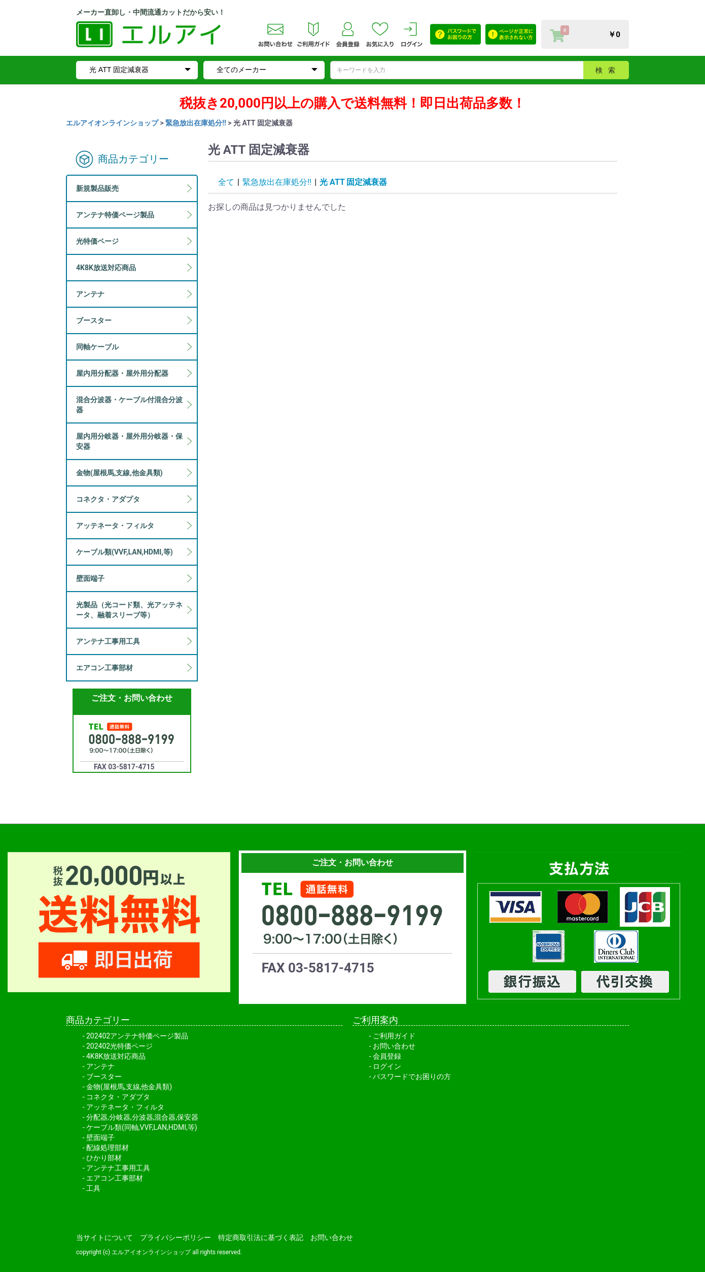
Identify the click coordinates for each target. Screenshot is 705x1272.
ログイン (387, 1066)
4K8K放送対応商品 (116, 1056)
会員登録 (387, 1056)
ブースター (104, 1076)
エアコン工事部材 (114, 1178)
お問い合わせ (394, 1046)
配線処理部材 (107, 1148)
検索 (608, 70)
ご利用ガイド (394, 1036)
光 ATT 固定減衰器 (353, 182)
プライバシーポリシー (175, 1237)
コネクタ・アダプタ (118, 1097)
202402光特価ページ (119, 1046)
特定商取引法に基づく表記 (260, 1237)
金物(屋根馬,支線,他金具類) (129, 1087)
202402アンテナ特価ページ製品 (137, 1036)
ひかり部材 (104, 1158)
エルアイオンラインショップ (112, 123)
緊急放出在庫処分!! (195, 123)
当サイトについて (104, 1237)
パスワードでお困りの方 (412, 1076)
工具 (93, 1188)
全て (226, 182)
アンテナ (100, 1066)
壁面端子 (100, 1137)
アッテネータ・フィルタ (125, 1107)
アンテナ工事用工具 (118, 1168)
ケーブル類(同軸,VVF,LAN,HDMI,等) (141, 1127)
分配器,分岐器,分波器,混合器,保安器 (142, 1117)
